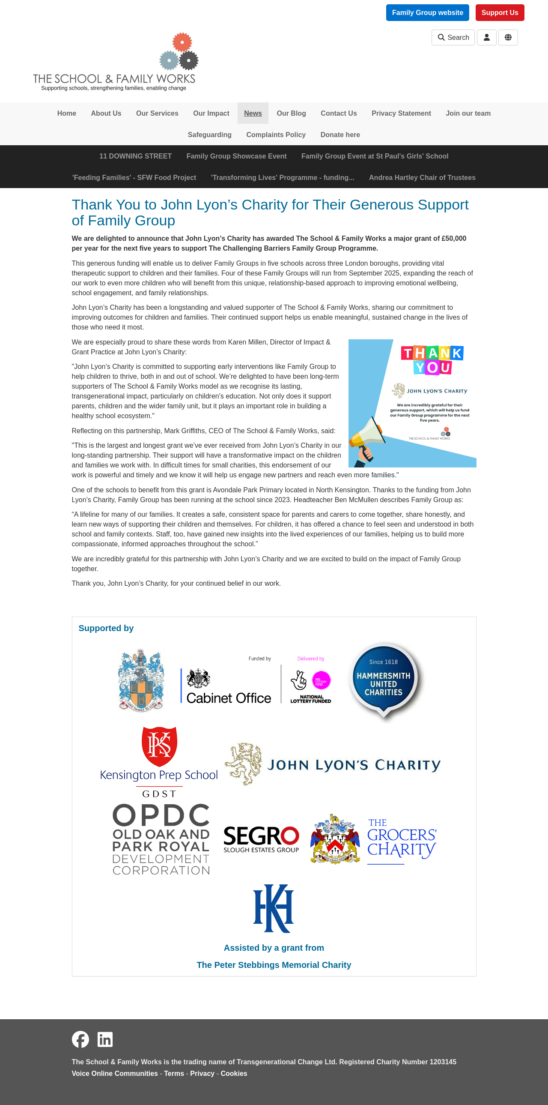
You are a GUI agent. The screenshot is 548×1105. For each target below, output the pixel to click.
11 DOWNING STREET (135, 156)
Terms (174, 1073)
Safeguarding (210, 134)
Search (453, 37)
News (253, 113)
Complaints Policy (276, 134)
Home (66, 113)
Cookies (234, 1073)
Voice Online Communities (115, 1073)
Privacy (202, 1073)
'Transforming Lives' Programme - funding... (282, 177)
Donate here (340, 134)
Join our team (468, 113)
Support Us (500, 12)
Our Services (157, 113)
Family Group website (427, 12)
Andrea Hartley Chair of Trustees (422, 177)
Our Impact (211, 113)
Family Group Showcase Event (237, 156)
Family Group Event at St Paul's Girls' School (375, 156)
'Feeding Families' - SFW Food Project (134, 177)
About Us (106, 113)
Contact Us (339, 113)
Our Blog (291, 113)
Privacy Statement (401, 113)
